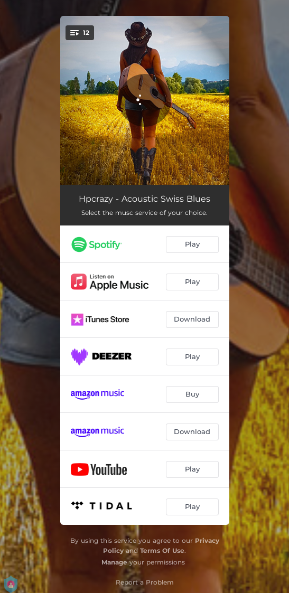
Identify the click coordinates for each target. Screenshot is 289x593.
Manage (114, 562)
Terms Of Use (162, 550)
